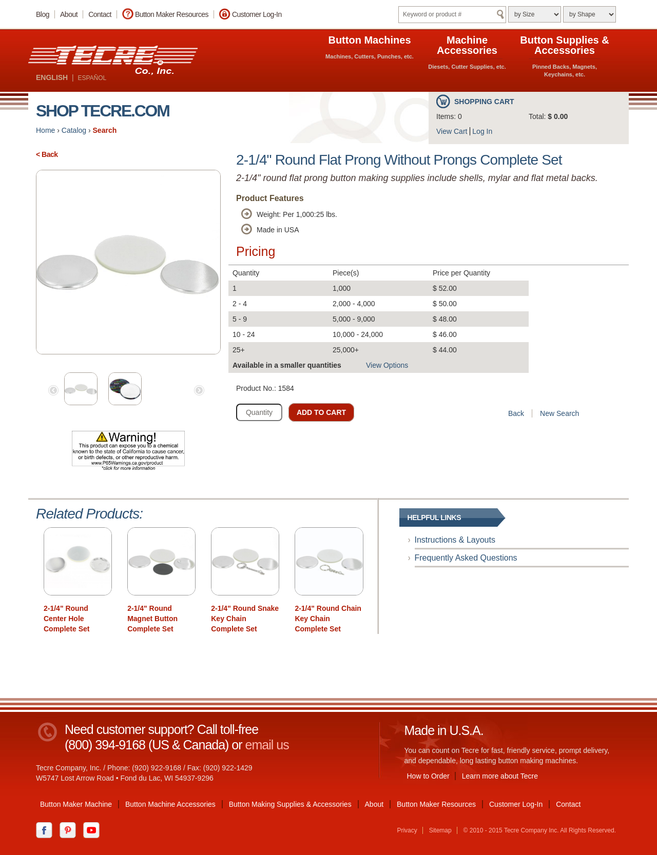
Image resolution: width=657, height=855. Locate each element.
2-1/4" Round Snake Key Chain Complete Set (245, 618)
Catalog (74, 130)
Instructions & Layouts (455, 539)
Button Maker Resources (171, 14)
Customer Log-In (257, 14)
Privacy (407, 830)
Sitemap (440, 830)
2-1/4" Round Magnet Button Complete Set (152, 618)
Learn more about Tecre (500, 776)
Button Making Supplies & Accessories (290, 804)
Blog (42, 14)
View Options (387, 365)
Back (516, 413)
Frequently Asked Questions (466, 557)
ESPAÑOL (92, 78)
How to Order (428, 776)
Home (45, 130)
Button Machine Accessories (170, 804)
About (69, 14)
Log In (482, 131)
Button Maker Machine (76, 804)
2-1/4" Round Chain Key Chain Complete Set (328, 618)
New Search (559, 413)
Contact (99, 14)
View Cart (451, 131)
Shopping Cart (484, 101)
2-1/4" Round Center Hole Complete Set (66, 618)
